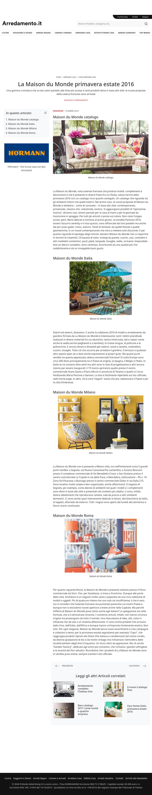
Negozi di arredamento (76, 100)
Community (122, 16)
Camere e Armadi (63, 33)
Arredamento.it (39, 23)
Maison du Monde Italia (21, 124)
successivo (137, 666)
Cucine (5, 33)
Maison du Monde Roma (22, 132)
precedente (64, 666)
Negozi (145, 16)
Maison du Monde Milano (22, 128)
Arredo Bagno (43, 33)
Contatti (119, 778)
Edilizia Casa (90, 778)
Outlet (135, 16)
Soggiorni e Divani (22, 33)
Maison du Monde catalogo (23, 119)
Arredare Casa (83, 33)
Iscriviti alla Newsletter (136, 778)
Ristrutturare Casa (104, 33)
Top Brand (145, 33)
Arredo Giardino (127, 33)
